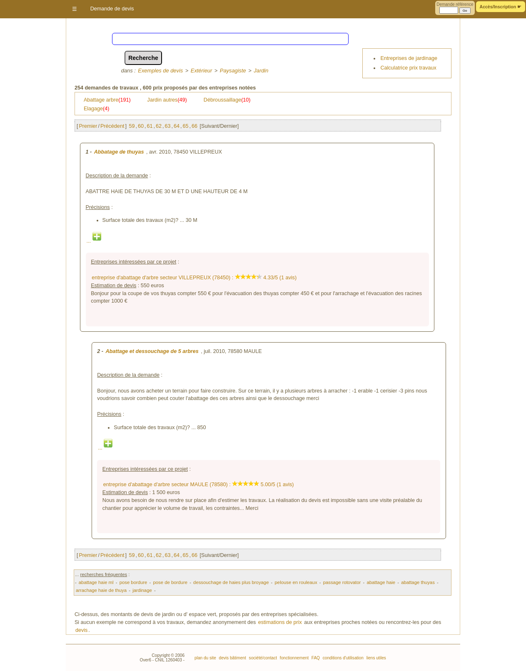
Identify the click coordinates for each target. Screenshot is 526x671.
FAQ (315, 658)
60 (141, 126)
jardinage (142, 590)
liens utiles (375, 658)
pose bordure (133, 582)
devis (81, 630)
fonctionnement (294, 658)
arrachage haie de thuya (101, 590)
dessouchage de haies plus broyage (231, 582)
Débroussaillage (227, 100)
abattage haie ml (96, 582)
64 (176, 126)
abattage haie (380, 582)
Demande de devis (112, 9)
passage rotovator (342, 582)
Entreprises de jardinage (408, 58)
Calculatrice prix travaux (408, 68)
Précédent (112, 126)
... (94, 241)
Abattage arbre (107, 100)
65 (185, 126)
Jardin (261, 70)
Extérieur (201, 70)
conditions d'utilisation (343, 658)
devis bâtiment (232, 658)
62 (159, 126)
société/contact (262, 658)
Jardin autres (167, 100)
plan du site (205, 658)
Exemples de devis (160, 70)
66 (194, 126)
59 (132, 126)
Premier (88, 126)
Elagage (97, 109)
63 (167, 126)
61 (149, 126)
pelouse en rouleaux (296, 582)
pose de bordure (170, 582)
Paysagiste (233, 70)
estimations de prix (280, 622)
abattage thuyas (418, 582)
